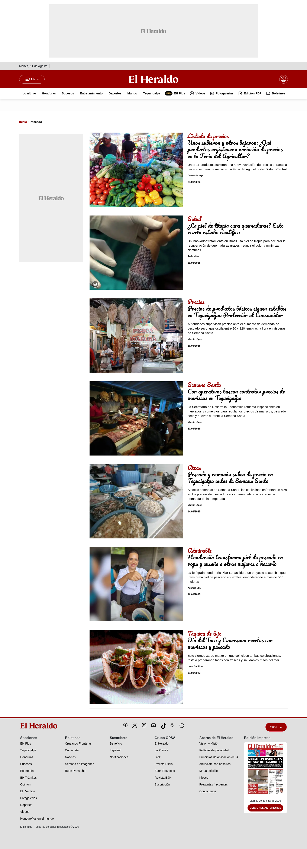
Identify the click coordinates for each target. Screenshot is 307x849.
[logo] (40, 726)
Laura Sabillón (195, 666)
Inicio (23, 122)
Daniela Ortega (195, 175)
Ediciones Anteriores (265, 808)
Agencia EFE (194, 588)
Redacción (193, 256)
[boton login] (283, 79)
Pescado (36, 122)
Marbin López (195, 339)
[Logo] (153, 79)
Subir (276, 727)
